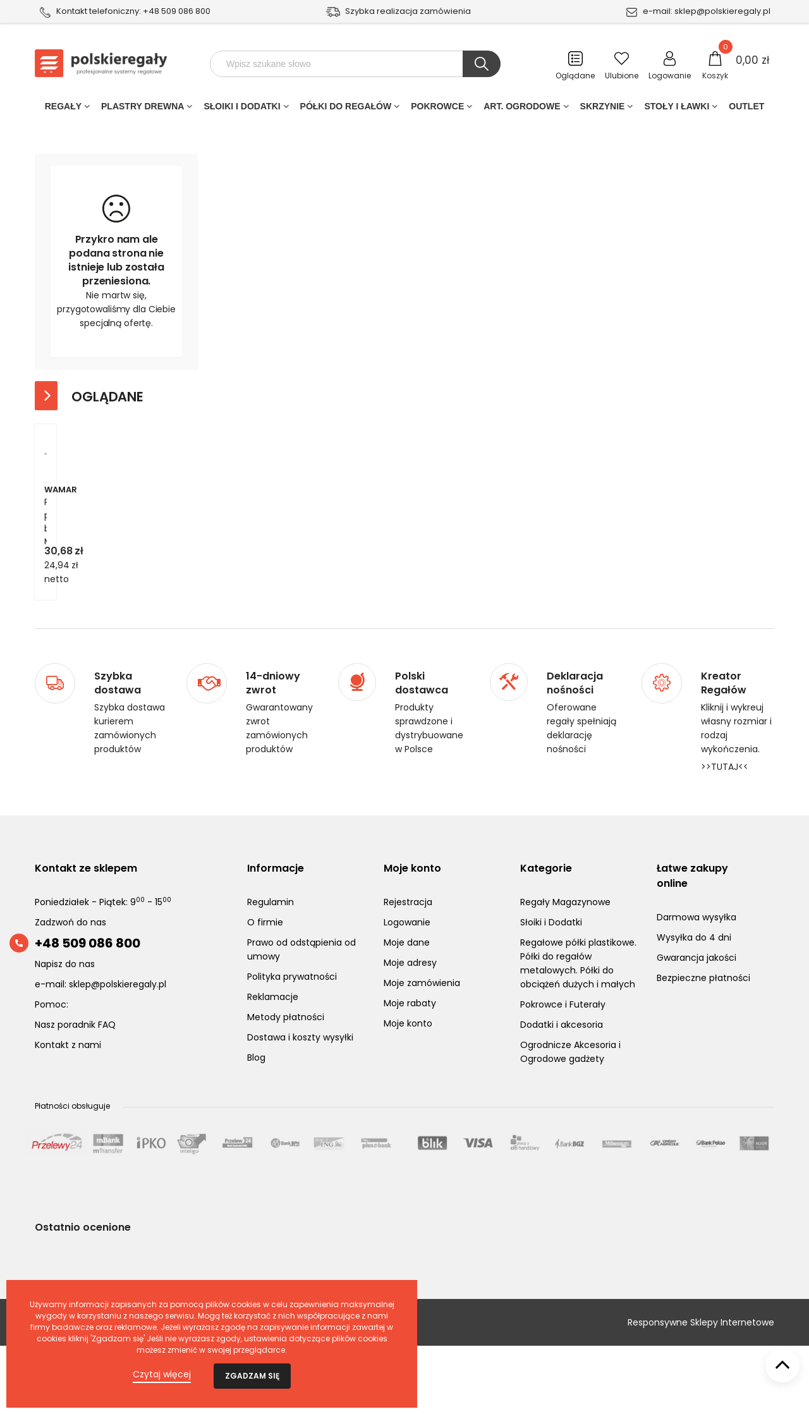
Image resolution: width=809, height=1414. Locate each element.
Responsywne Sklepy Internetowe (701, 1390)
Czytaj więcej (162, 1374)
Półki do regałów (346, 108)
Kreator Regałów (723, 751)
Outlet (746, 108)
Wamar (60, 572)
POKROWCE (437, 108)
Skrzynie (602, 108)
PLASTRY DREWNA (142, 108)
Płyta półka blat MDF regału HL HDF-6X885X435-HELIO (110, 591)
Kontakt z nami (68, 1113)
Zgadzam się (252, 1375)
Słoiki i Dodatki (242, 108)
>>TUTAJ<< (724, 835)
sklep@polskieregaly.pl (722, 11)
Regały (63, 108)
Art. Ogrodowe (522, 108)
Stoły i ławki (676, 108)
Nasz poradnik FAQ (75, 1093)
